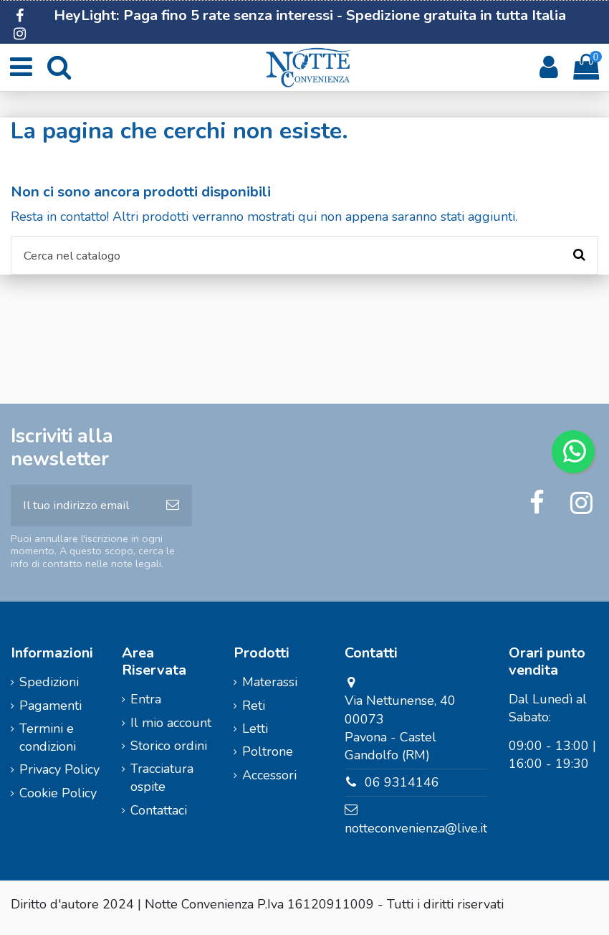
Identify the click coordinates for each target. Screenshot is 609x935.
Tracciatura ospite (161, 784)
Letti (255, 735)
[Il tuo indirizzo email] (82, 510)
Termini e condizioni (47, 743)
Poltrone (267, 757)
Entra (145, 705)
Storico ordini (168, 752)
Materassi (269, 688)
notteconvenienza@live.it (416, 834)
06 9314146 (402, 788)
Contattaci (158, 816)
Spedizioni (49, 688)
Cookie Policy (58, 799)
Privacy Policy (59, 775)
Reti (253, 711)
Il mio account (170, 728)
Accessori (269, 780)
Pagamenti (50, 711)
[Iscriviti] (172, 510)
